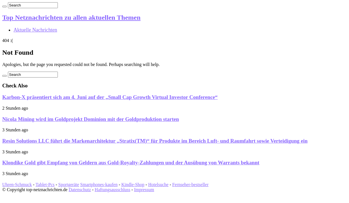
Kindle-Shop (132, 184)
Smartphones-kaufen (98, 184)
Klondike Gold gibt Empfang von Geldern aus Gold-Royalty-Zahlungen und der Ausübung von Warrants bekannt (130, 163)
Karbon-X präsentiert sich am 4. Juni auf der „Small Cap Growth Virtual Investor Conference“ (110, 97)
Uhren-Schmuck (17, 184)
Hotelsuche (158, 184)
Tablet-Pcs (45, 184)
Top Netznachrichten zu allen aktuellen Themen (71, 17)
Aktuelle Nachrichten (35, 30)
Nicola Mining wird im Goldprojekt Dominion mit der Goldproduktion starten (90, 119)
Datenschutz (80, 189)
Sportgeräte (68, 184)
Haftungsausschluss (112, 189)
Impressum (144, 189)
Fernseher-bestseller (190, 184)
